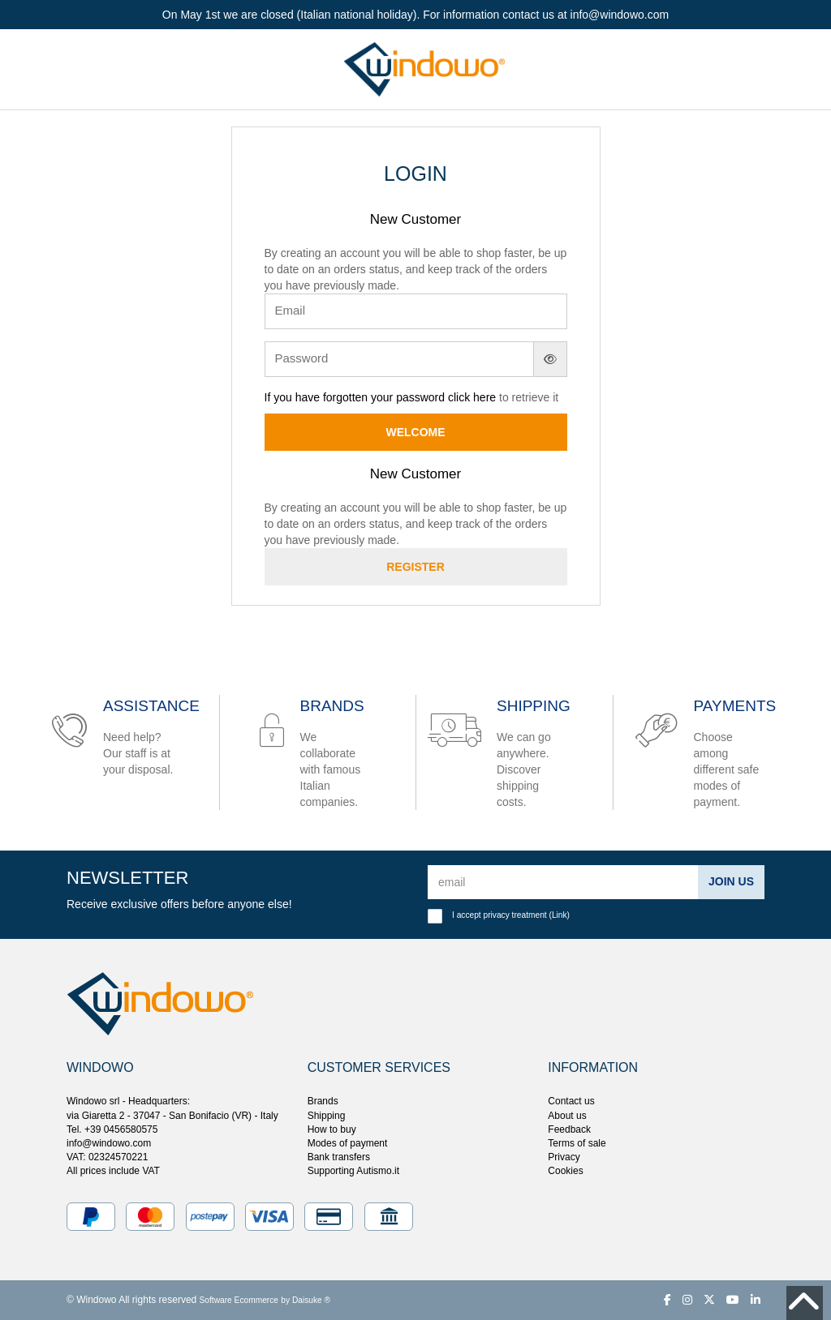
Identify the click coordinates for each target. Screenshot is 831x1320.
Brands (323, 1101)
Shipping (327, 1115)
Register (415, 566)
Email (290, 310)
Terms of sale (576, 1143)
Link (559, 915)
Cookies (565, 1170)
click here (472, 397)
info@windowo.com (109, 1143)
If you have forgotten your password (356, 397)
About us (567, 1115)
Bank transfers (339, 1157)
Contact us (571, 1101)
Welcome (415, 432)
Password (302, 358)
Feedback (569, 1129)
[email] (563, 882)
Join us (731, 881)
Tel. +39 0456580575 (112, 1129)
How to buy (332, 1129)
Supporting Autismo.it (353, 1170)
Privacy (563, 1157)
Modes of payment (348, 1143)
